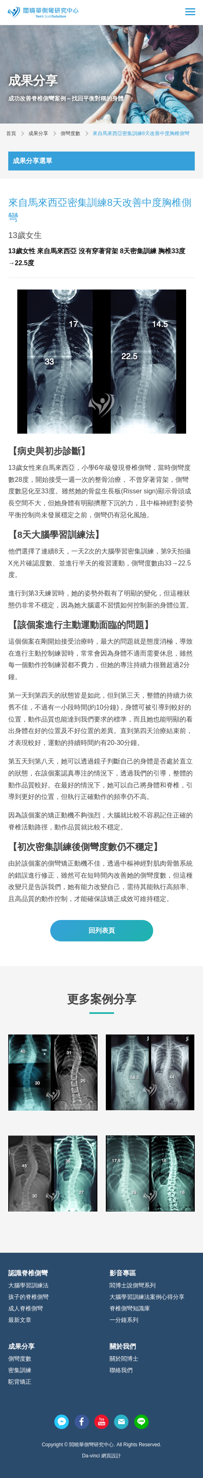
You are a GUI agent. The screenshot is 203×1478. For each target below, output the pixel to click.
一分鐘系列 (124, 1320)
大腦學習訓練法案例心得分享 (147, 1297)
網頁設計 (111, 1456)
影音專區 (123, 1273)
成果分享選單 (32, 160)
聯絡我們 (121, 1370)
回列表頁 (102, 930)
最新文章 (19, 1320)
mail (121, 1422)
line (141, 1422)
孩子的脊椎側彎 (28, 1297)
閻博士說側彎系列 (133, 1285)
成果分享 (38, 133)
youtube (101, 1422)
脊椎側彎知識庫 (130, 1308)
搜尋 (175, 12)
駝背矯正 (19, 1381)
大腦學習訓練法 (28, 1285)
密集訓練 (19, 1370)
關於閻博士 (124, 1358)
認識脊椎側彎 (28, 1273)
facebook (82, 1422)
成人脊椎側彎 (25, 1308)
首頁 (11, 133)
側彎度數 (70, 133)
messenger (61, 1422)
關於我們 (123, 1346)
